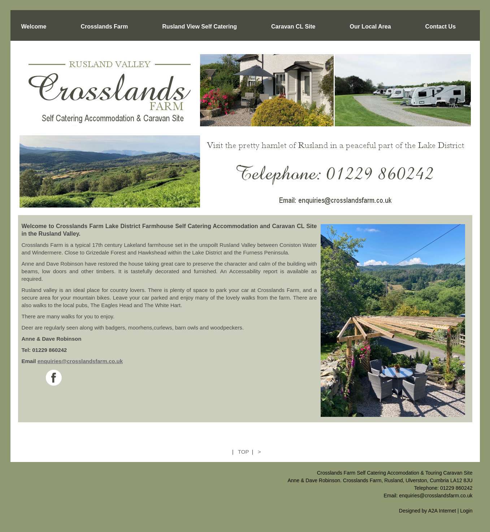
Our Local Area (370, 26)
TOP (243, 452)
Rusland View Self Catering (199, 26)
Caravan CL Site (293, 26)
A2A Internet (442, 511)
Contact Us (440, 26)
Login (466, 511)
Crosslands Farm (104, 26)
